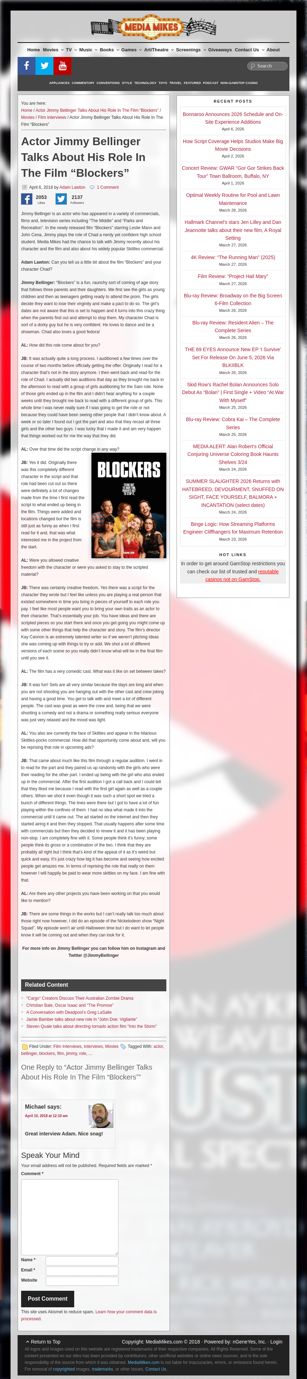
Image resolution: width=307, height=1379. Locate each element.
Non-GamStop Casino (239, 83)
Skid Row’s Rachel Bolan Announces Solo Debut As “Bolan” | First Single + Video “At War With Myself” (233, 392)
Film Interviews (52, 117)
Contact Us (249, 49)
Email (28, 1270)
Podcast (210, 83)
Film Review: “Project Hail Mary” (233, 276)
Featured (192, 83)
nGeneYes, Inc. (249, 1342)
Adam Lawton (72, 187)
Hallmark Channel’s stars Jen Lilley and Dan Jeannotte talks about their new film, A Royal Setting (233, 230)
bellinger (29, 1053)
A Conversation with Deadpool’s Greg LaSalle (69, 1012)
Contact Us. (157, 1369)
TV (71, 49)
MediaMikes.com (164, 1342)
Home (33, 49)
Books (109, 49)
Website (29, 1280)
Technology (145, 83)
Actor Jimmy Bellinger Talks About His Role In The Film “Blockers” (97, 110)
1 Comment (108, 187)
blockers (47, 1053)
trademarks (102, 1369)
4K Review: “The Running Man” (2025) (233, 257)
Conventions (108, 83)
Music (88, 49)
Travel (176, 83)
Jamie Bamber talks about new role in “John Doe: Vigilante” (81, 1019)
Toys (163, 83)
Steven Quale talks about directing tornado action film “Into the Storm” (91, 1026)
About (273, 49)
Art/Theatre (159, 49)
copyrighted (64, 1369)
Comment (32, 1173)
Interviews (93, 1046)
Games (131, 49)
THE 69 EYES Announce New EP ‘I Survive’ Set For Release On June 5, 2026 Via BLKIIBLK (233, 357)
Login (276, 1342)
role (82, 1053)
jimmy (71, 1053)
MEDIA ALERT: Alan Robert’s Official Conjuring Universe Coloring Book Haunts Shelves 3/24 (233, 454)
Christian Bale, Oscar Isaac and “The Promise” (70, 1005)
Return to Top (45, 1342)
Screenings (191, 49)
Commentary (83, 83)
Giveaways (220, 49)
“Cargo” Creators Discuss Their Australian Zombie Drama (80, 998)
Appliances (59, 83)
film (60, 1053)
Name (28, 1259)
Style (127, 83)
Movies (53, 49)
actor (158, 1046)
